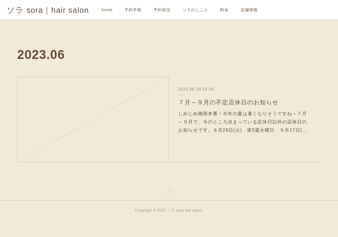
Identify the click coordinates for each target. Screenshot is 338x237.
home (107, 10)
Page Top (169, 192)
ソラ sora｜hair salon (48, 10)
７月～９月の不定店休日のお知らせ (228, 102)
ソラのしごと (195, 10)
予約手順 (133, 10)
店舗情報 (249, 10)
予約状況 (162, 10)
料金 (224, 10)
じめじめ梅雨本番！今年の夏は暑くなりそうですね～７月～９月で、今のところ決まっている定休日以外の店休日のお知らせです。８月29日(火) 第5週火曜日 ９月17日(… (242, 122)
